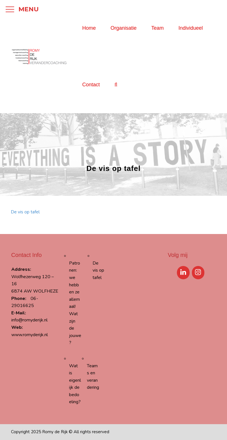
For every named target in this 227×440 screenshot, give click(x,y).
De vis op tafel (25, 212)
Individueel (191, 28)
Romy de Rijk (55, 432)
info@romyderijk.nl (29, 320)
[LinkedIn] (183, 272)
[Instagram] (198, 272)
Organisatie (123, 28)
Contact (91, 84)
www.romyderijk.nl (29, 335)
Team (157, 28)
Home (89, 28)
